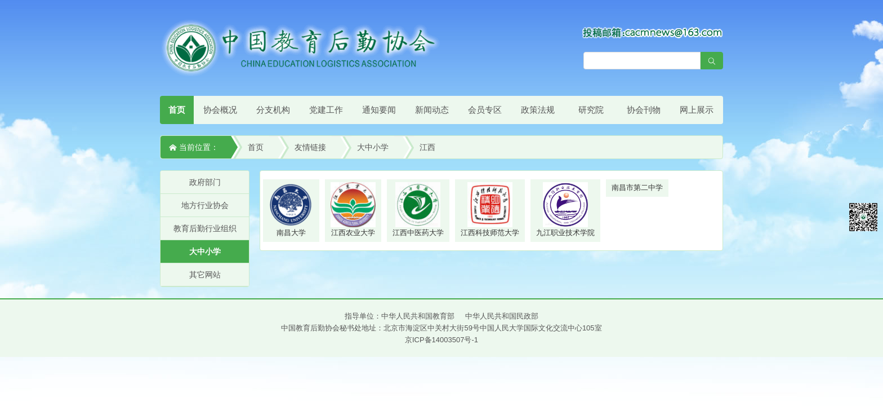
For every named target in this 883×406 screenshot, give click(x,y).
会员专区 (485, 109)
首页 (176, 109)
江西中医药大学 (418, 209)
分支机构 (273, 109)
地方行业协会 (205, 205)
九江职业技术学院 (565, 209)
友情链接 (310, 147)
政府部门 (205, 182)
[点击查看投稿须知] (652, 32)
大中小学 (373, 147)
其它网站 (205, 274)
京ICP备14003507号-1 (441, 340)
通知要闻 (379, 109)
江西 (427, 147)
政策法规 (538, 109)
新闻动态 (432, 109)
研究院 (591, 109)
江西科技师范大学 (490, 209)
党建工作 (326, 109)
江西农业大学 (353, 209)
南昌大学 (291, 209)
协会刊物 (644, 109)
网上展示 (696, 109)
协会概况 (220, 109)
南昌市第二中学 (637, 187)
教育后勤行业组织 (205, 228)
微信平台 (863, 217)
